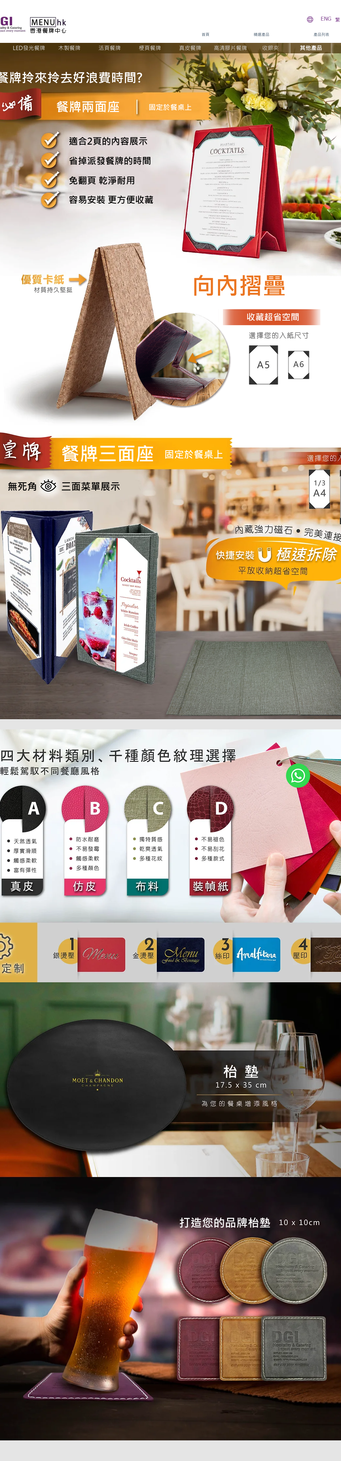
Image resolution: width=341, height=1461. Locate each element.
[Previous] (167, 661)
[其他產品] (311, 48)
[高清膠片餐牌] (230, 48)
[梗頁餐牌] (150, 48)
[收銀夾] (270, 48)
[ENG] (325, 19)
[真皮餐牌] (190, 48)
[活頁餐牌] (109, 48)
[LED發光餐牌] (29, 48)
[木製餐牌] (69, 48)
